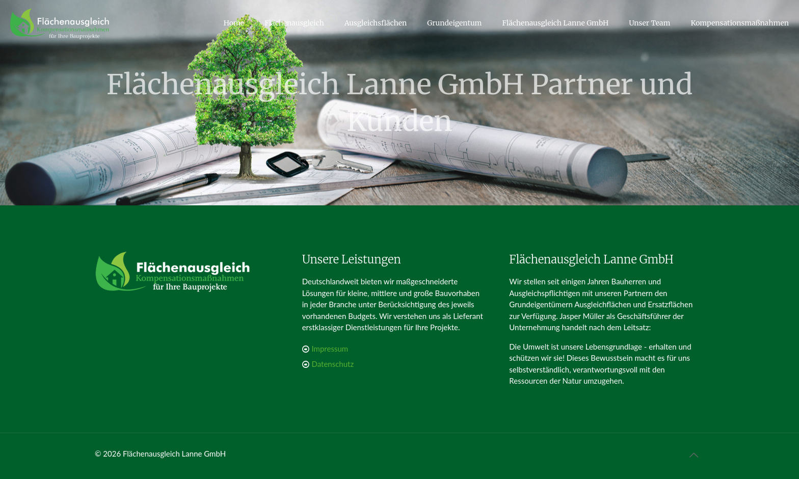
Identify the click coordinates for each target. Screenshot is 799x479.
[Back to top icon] (693, 454)
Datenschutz (333, 363)
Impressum (330, 348)
